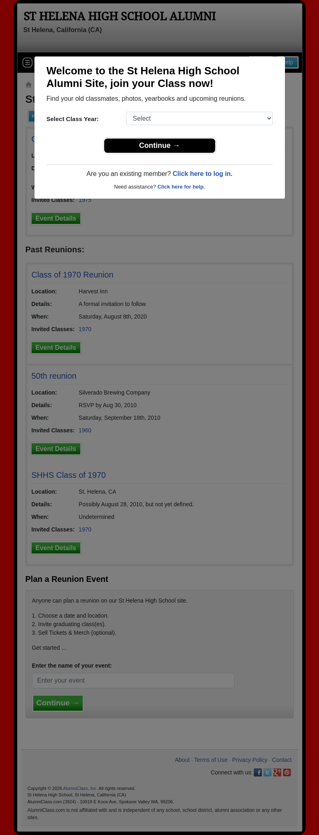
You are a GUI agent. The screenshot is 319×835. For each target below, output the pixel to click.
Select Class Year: (73, 118)
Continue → (159, 145)
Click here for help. (181, 187)
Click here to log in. (203, 173)
